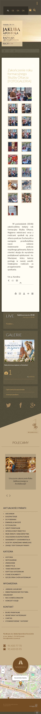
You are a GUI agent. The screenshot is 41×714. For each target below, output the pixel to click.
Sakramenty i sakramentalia (17, 540)
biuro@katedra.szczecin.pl (11, 638)
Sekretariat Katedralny (15, 615)
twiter (10, 405)
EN (18, 10)
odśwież (9, 51)
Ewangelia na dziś (13, 522)
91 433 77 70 (15, 645)
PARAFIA (25, 50)
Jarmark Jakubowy (13, 589)
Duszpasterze (11, 516)
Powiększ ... (10, 324)
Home (14, 51)
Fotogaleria (10, 525)
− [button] (3, 671)
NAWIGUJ (20, 665)
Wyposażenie (11, 560)
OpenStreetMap (29, 697)
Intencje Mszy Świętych (15, 531)
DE (13, 10)
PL (8, 10)
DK (23, 10)
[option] (20, 472)
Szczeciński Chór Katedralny (18, 577)
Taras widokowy (12, 569)
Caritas (8, 618)
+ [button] (3, 668)
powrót (4, 51)
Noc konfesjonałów (14, 598)
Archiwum (9, 514)
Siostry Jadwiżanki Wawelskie (18, 542)
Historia (9, 557)
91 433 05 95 (15, 649)
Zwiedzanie (10, 563)
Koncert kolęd (11, 601)
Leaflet (21, 697)
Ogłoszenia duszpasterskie (15, 389)
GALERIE (14, 334)
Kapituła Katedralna (14, 572)
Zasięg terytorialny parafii (17, 545)
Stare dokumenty (13, 574)
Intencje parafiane (12, 394)
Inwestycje (10, 566)
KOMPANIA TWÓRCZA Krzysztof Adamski (33, 705)
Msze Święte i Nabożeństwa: (17, 534)
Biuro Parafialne (12, 612)
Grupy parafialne (12, 528)
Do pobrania (10, 519)
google (33, 405)
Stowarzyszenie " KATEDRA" (16, 621)
